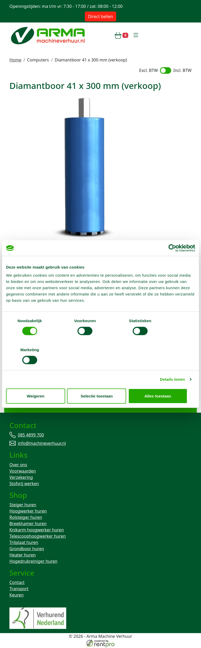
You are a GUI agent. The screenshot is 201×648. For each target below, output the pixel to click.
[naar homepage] (48, 35)
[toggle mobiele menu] (135, 35)
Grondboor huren (26, 549)
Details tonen (172, 364)
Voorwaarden (22, 471)
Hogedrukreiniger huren (33, 561)
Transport (19, 589)
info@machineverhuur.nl (39, 405)
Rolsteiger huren (25, 517)
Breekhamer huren (28, 524)
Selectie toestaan (101, 381)
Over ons (18, 465)
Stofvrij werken (24, 484)
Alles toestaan (164, 381)
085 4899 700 (28, 399)
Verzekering (21, 477)
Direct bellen (100, 16)
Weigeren (37, 381)
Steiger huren (22, 505)
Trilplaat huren (23, 542)
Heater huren (22, 555)
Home (15, 60)
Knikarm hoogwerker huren (36, 530)
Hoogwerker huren (28, 511)
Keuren (16, 595)
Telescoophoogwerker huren (37, 536)
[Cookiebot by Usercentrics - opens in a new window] (172, 262)
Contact (17, 583)
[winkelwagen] (121, 35)
